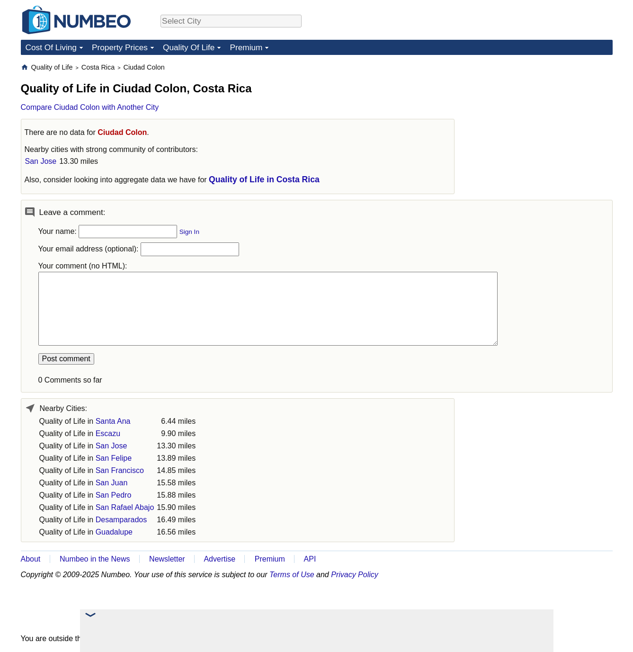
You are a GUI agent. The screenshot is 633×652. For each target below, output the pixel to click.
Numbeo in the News (95, 559)
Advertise (219, 559)
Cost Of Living (51, 47)
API (310, 559)
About (31, 559)
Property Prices (120, 47)
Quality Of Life (188, 47)
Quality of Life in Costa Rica (264, 179)
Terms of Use (291, 575)
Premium (246, 47)
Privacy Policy (354, 575)
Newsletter (167, 559)
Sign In (189, 231)
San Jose (41, 161)
